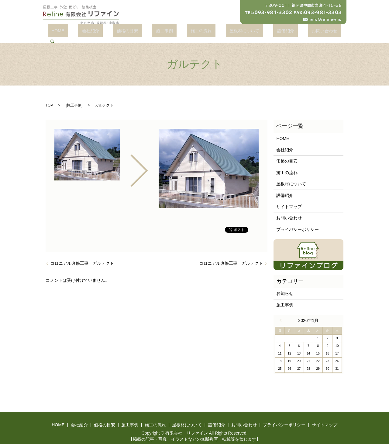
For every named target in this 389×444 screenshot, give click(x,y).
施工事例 (158, 32)
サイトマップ (289, 200)
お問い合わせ (288, 32)
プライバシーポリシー (297, 222)
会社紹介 (99, 32)
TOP (49, 98)
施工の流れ (187, 32)
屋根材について (224, 32)
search (316, 32)
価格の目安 (129, 32)
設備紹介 (257, 32)
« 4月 (282, 314)
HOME (74, 32)
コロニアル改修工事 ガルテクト (82, 256)
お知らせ (284, 287)
